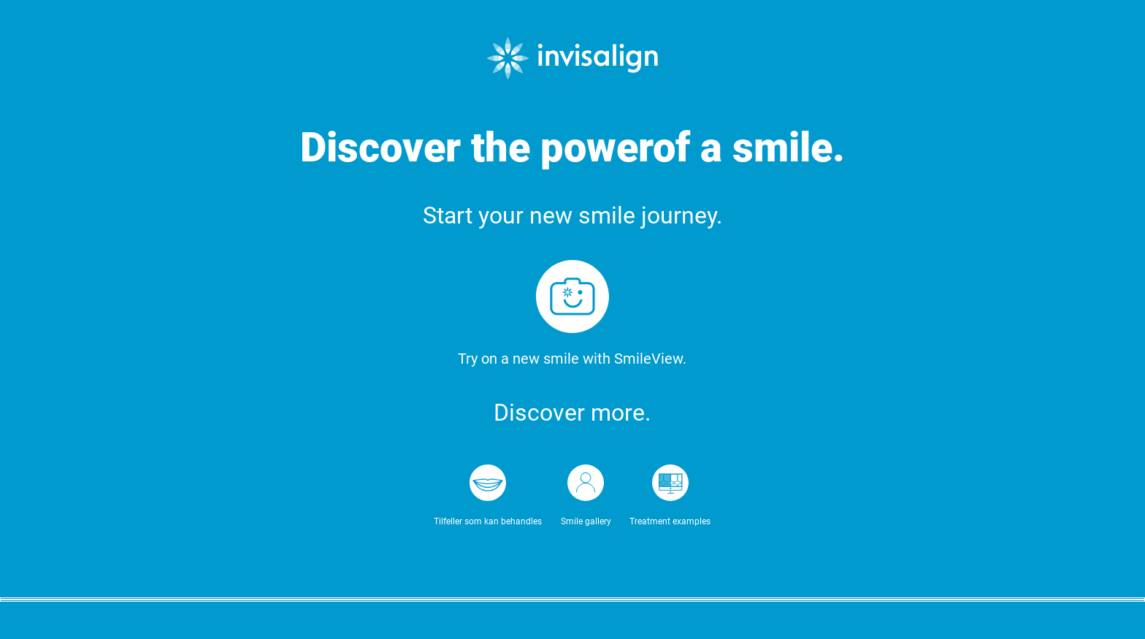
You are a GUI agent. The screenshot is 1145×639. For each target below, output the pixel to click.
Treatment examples (670, 521)
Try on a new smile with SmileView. (572, 358)
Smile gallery (586, 521)
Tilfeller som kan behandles (488, 521)
